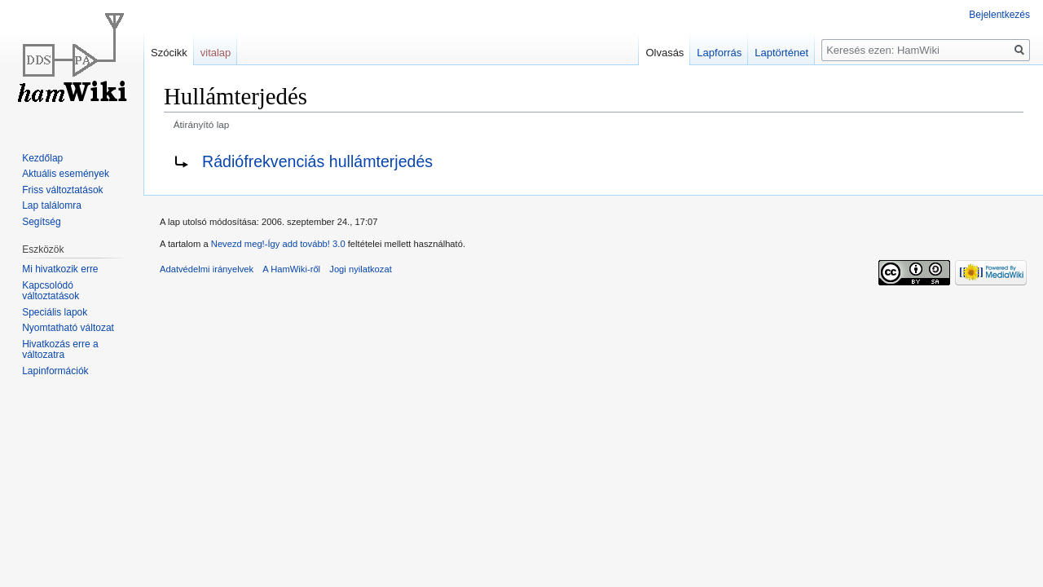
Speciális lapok (54, 312)
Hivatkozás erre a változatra (60, 349)
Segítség (41, 221)
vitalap (215, 52)
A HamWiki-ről (291, 269)
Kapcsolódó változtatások (50, 291)
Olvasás (664, 52)
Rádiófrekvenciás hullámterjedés (317, 161)
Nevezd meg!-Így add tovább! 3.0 (278, 244)
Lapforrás (719, 52)
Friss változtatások (62, 190)
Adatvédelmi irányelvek (206, 269)
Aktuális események (65, 173)
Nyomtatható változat (68, 327)
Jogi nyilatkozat (360, 269)
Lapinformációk (55, 371)
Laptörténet (781, 52)
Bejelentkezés (999, 14)
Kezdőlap (42, 158)
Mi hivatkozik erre (60, 269)
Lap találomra (51, 205)
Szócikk (169, 52)
